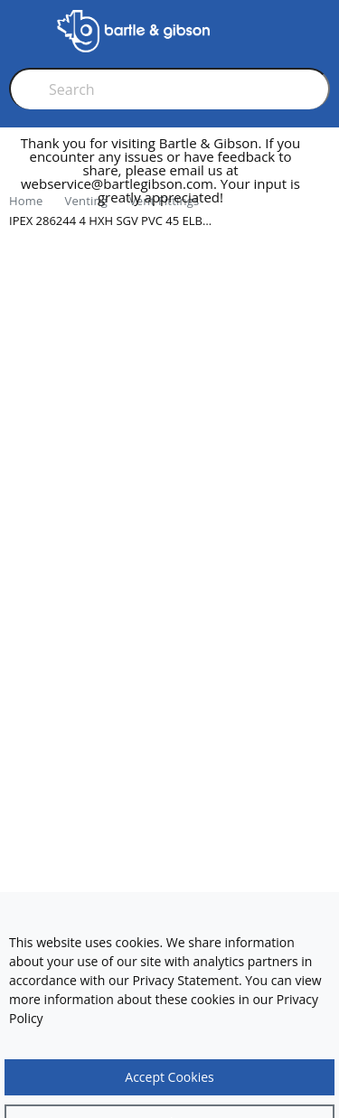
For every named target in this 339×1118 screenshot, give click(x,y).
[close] (324, 178)
